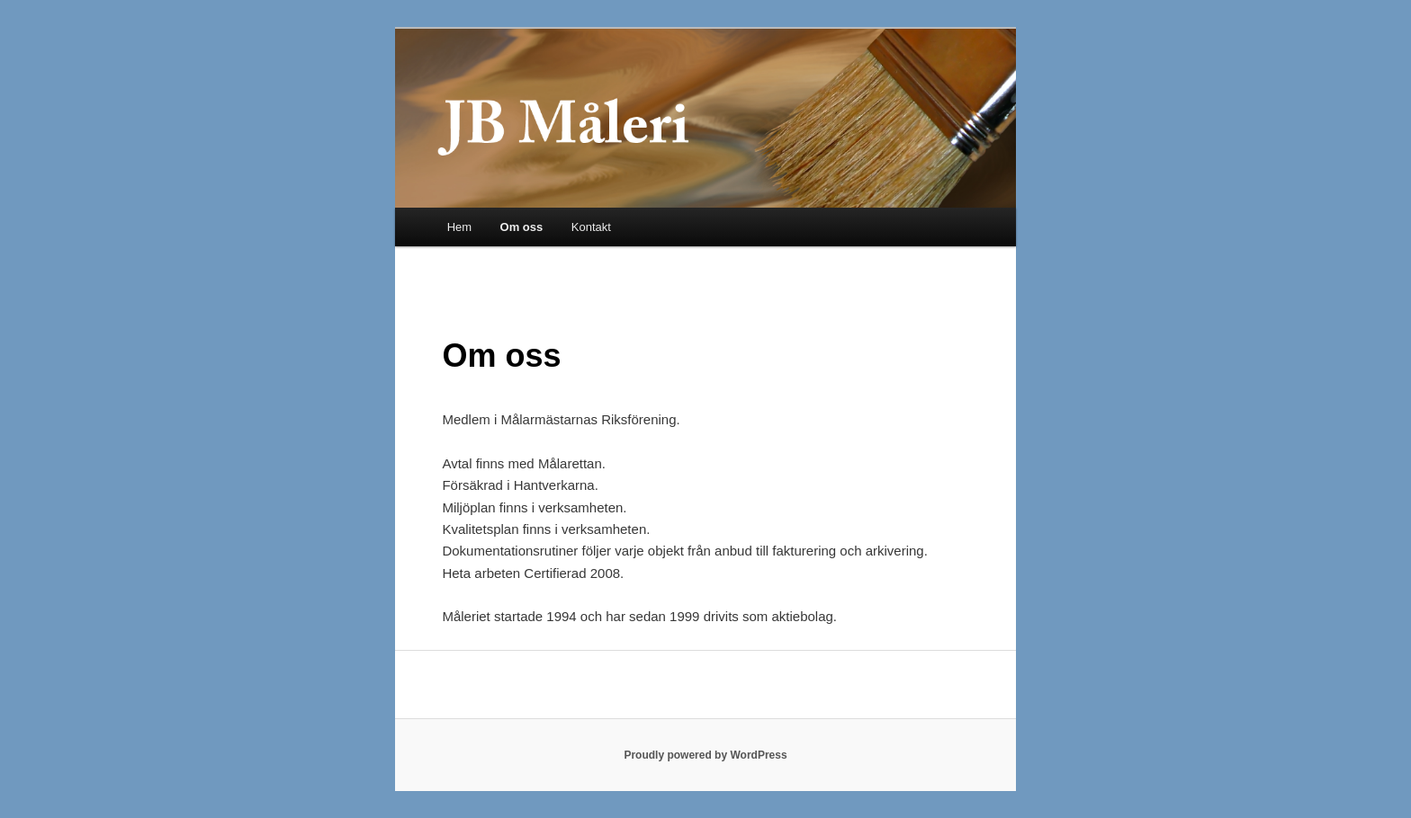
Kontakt (591, 227)
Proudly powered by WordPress (705, 755)
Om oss (522, 227)
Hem (459, 227)
